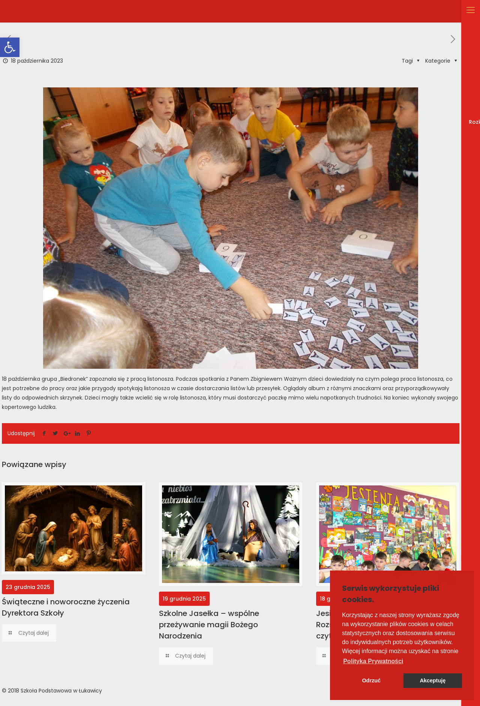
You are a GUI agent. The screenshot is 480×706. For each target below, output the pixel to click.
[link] (10, 47)
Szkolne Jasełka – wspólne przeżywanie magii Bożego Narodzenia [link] (209, 624)
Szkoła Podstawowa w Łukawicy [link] (61, 690)
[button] (373, 661)
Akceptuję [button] (433, 680)
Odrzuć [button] (371, 680)
